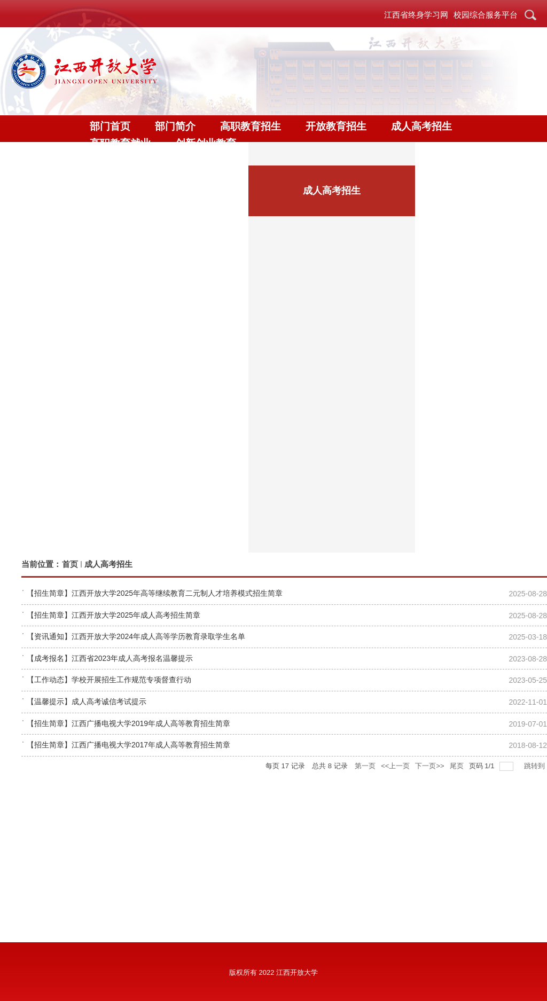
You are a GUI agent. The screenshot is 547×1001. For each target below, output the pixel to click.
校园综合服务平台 (486, 15)
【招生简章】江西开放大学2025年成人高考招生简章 (113, 615)
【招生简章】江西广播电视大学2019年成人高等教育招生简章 (128, 723)
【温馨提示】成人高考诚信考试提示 (86, 701)
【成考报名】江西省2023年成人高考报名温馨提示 (110, 658)
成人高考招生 (108, 564)
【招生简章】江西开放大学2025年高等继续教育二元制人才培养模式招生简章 (155, 593)
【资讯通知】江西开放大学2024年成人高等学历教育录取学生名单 (136, 636)
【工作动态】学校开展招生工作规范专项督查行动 (109, 679)
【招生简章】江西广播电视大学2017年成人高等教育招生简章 (128, 744)
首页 (70, 564)
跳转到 (535, 766)
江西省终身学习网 (416, 15)
